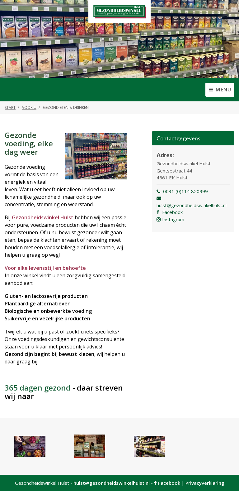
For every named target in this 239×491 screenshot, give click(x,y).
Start (10, 107)
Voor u (29, 107)
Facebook (170, 212)
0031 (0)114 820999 (182, 191)
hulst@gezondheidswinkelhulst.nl (111, 483)
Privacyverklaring (204, 483)
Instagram (170, 219)
